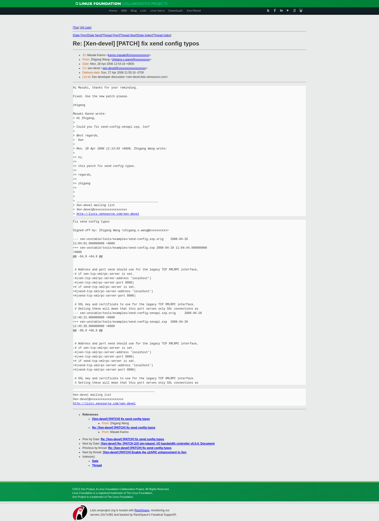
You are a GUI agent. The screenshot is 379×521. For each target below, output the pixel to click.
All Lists (86, 27)
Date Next (94, 35)
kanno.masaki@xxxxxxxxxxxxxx (128, 55)
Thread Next (128, 35)
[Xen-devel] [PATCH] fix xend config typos (121, 419)
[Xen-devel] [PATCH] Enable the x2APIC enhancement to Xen (145, 452)
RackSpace (141, 510)
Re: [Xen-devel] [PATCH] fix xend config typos (123, 427)
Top (75, 27)
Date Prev (79, 35)
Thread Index (162, 35)
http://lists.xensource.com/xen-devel (107, 214)
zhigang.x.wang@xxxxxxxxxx (131, 59)
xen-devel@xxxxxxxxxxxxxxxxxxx (124, 68)
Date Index (145, 35)
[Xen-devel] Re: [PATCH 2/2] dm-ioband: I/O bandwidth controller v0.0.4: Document (158, 443)
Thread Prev (110, 35)
